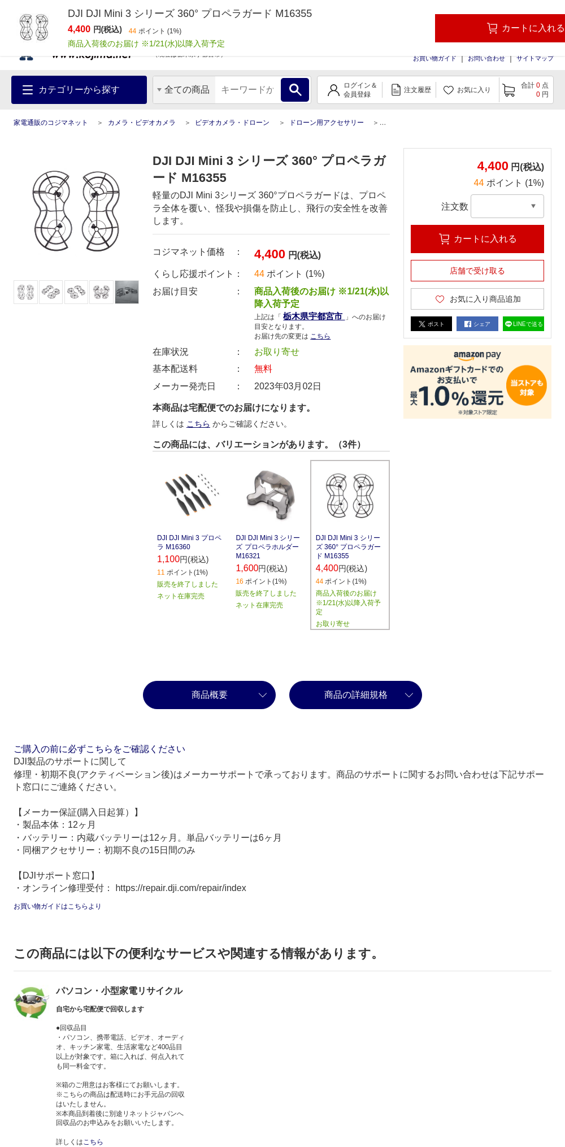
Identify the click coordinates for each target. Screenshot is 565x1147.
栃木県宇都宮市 (314, 316)
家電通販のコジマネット (51, 123)
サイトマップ (535, 58)
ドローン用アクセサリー (326, 123)
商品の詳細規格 (356, 695)
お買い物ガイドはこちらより (58, 906)
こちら (320, 336)
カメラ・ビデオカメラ (142, 123)
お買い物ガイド (435, 58)
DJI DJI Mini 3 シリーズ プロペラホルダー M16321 (268, 547)
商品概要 (210, 695)
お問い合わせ (486, 58)
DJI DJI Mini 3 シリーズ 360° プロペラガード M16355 (348, 547)
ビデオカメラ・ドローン (232, 123)
